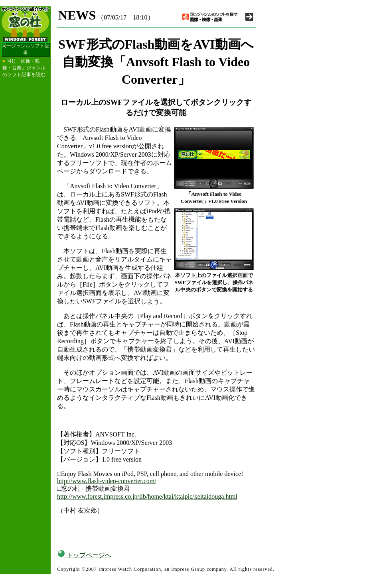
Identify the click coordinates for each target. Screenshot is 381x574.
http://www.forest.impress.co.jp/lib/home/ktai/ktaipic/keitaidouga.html (147, 496)
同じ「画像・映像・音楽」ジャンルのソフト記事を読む (23, 67)
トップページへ (84, 555)
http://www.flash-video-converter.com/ (106, 481)
